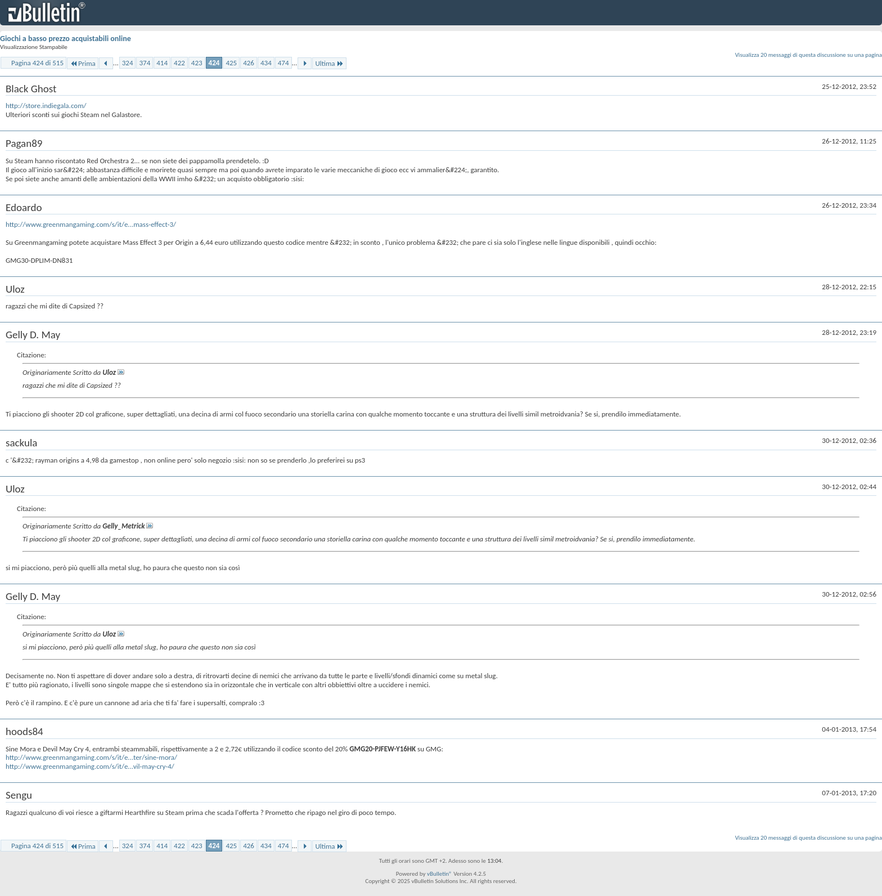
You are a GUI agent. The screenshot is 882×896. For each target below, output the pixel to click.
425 (231, 63)
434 (266, 63)
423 (196, 63)
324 (127, 63)
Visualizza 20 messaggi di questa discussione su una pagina (808, 55)
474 (283, 63)
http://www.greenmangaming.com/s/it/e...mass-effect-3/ (91, 224)
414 (162, 63)
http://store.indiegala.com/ (46, 105)
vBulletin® (439, 873)
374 (144, 63)
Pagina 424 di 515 (37, 63)
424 (214, 63)
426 (248, 63)
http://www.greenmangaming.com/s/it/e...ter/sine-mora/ (91, 757)
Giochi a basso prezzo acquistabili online (65, 38)
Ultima (329, 63)
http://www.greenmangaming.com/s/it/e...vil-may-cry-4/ (90, 766)
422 (179, 63)
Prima (83, 63)
